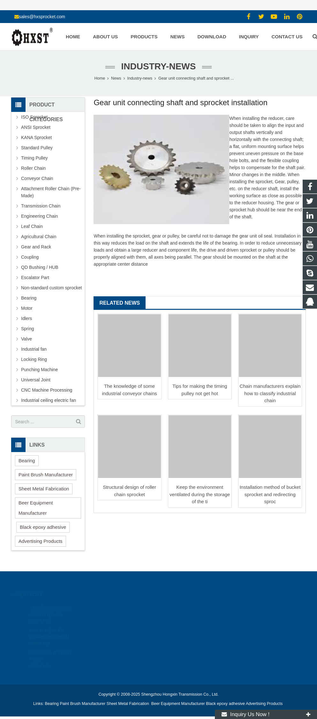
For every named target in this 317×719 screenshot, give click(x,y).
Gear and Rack (36, 246)
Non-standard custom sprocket (51, 287)
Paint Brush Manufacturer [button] (46, 474)
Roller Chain (33, 168)
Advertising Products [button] (41, 541)
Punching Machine (39, 369)
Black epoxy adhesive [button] (43, 527)
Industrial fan (34, 349)
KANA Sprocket (36, 137)
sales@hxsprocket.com (42, 16)
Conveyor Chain (37, 178)
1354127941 (181, 607)
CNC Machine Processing (46, 390)
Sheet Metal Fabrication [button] (44, 488)
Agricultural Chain (39, 236)
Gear (279, 181)
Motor (27, 308)
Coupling (30, 257)
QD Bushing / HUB (39, 267)
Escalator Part (35, 277)
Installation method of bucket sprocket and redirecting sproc (269, 494)
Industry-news (158, 66)
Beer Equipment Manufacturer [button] (36, 508)
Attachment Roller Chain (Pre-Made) (51, 192)
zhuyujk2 (177, 635)
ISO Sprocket (34, 117)
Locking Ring (34, 359)
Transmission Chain (40, 205)
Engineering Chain (39, 216)
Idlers (26, 318)
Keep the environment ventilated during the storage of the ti (200, 494)
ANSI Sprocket (35, 127)
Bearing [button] (27, 460)
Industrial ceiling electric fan (48, 400)
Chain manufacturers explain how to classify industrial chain (269, 393)
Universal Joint (35, 379)
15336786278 (181, 616)
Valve (26, 338)
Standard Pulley (37, 147)
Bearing (28, 298)
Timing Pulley (34, 157)
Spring (27, 328)
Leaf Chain (32, 226)
